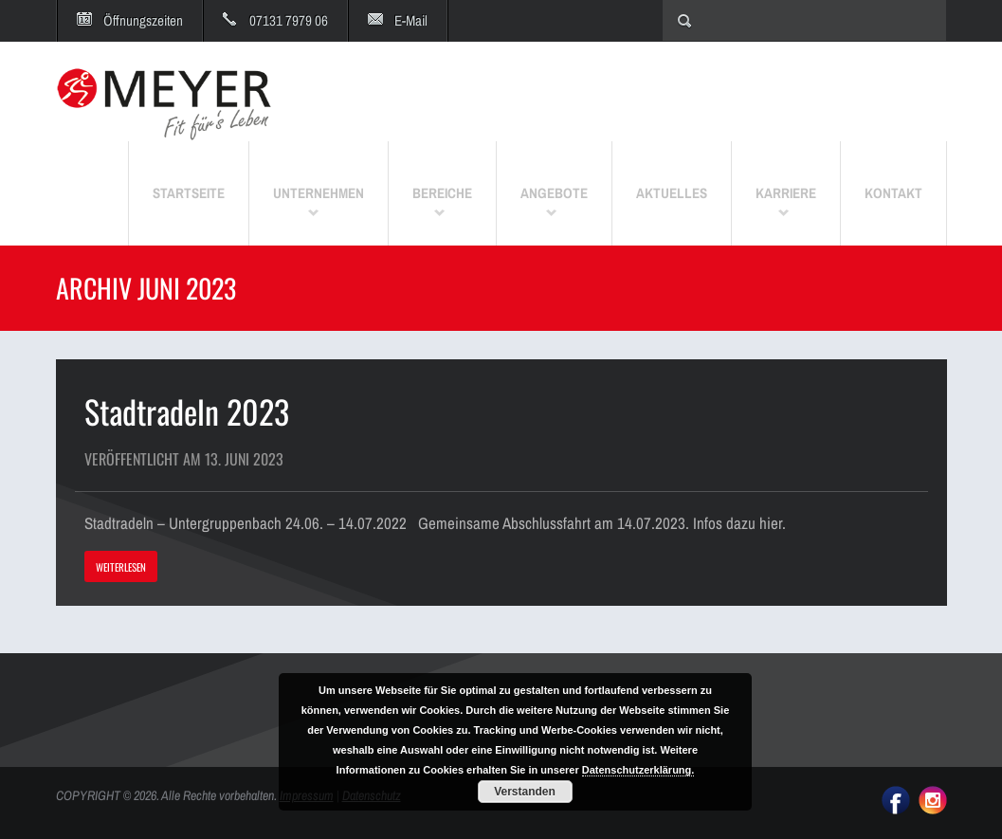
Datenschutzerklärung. (638, 769)
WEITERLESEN (121, 567)
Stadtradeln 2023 (186, 411)
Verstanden (525, 791)
